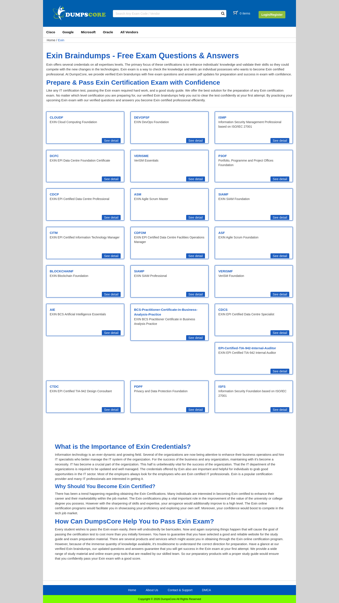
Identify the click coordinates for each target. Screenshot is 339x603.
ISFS (221, 386)
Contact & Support (180, 590)
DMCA (206, 590)
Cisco (50, 32)
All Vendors (129, 32)
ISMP (222, 117)
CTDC (54, 386)
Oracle (108, 32)
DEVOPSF (142, 117)
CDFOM (140, 233)
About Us (152, 590)
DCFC (54, 156)
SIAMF (223, 194)
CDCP (54, 194)
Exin (61, 40)
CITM (54, 233)
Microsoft (88, 32)
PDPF (138, 386)
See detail (111, 140)
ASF (221, 233)
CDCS (223, 309)
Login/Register (272, 14)
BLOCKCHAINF (62, 271)
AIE (52, 309)
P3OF (222, 156)
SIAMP (139, 271)
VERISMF (225, 271)
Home (51, 40)
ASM (137, 194)
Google (68, 32)
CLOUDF (56, 117)
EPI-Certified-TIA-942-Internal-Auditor (247, 348)
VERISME (141, 156)
